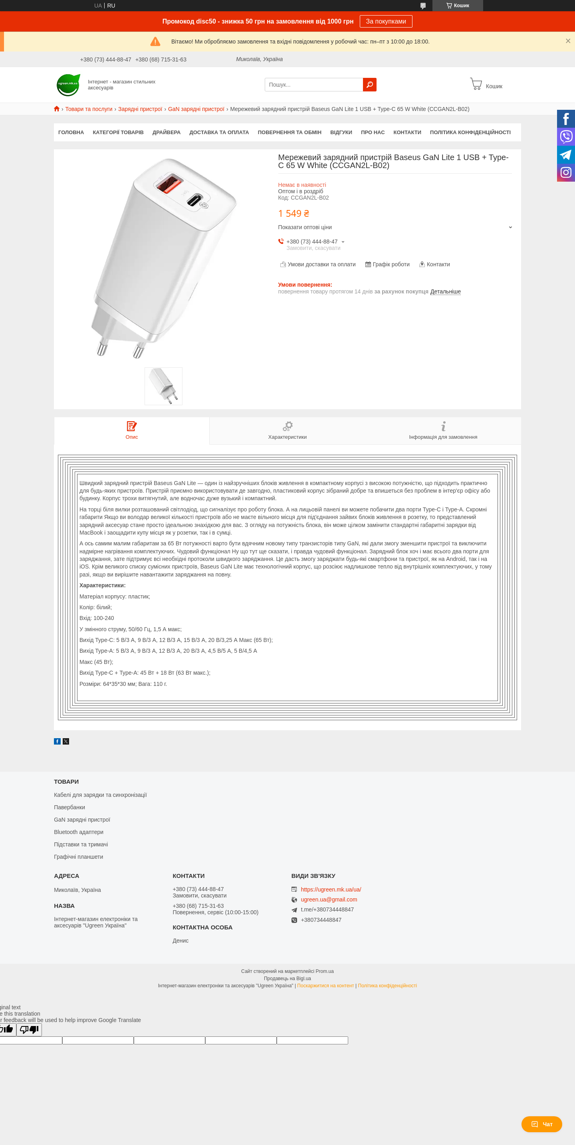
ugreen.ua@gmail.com (329, 900)
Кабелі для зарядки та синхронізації (100, 795)
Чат (542, 1124)
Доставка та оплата (219, 132)
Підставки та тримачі (81, 844)
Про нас (373, 132)
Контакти (408, 132)
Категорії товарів (118, 132)
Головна (71, 132)
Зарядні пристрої (140, 109)
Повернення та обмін (289, 132)
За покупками (386, 21)
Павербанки (69, 807)
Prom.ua (325, 971)
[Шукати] (370, 84)
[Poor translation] (29, 1029)
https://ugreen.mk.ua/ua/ (331, 889)
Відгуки (341, 132)
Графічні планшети (78, 857)
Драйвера (167, 132)
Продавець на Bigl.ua (287, 978)
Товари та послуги (88, 109)
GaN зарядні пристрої (196, 109)
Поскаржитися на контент (325, 986)
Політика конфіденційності (470, 132)
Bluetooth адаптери (78, 832)
